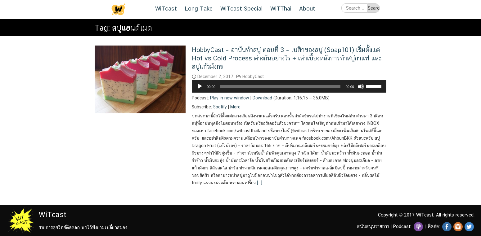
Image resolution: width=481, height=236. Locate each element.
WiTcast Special (241, 8)
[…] (259, 182)
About (307, 8)
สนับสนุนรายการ (373, 226)
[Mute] (361, 86)
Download (262, 97)
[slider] (280, 86)
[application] (289, 86)
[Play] (200, 86)
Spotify (220, 106)
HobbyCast (253, 76)
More (235, 106)
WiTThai (280, 8)
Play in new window (229, 97)
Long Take (199, 8)
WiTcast (166, 8)
